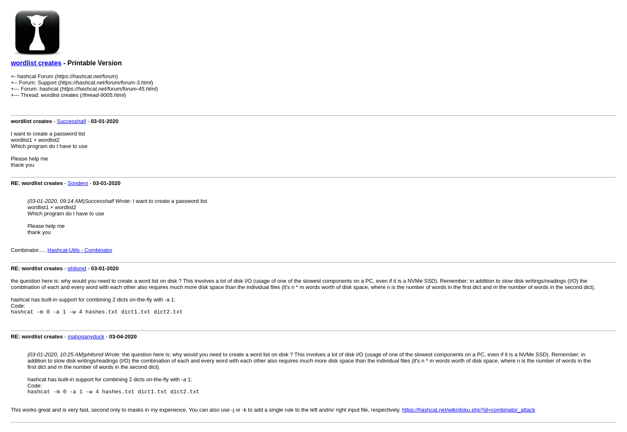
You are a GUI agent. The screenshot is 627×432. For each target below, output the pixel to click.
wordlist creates (36, 63)
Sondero (77, 183)
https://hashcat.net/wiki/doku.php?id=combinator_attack (468, 412)
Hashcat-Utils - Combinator (79, 250)
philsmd (76, 268)
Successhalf (71, 121)
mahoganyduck (85, 338)
